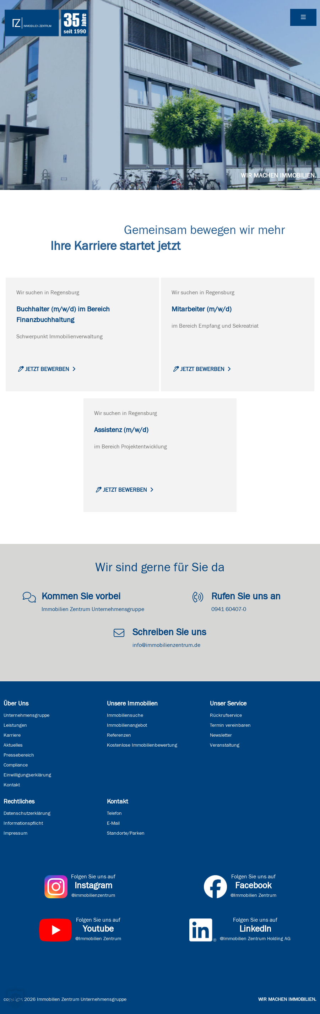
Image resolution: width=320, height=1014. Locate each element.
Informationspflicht (23, 823)
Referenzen (119, 735)
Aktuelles (13, 745)
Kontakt (12, 785)
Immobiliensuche (125, 715)
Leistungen (15, 725)
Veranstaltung (224, 745)
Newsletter (221, 735)
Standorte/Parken (126, 833)
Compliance (16, 765)
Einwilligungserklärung (27, 775)
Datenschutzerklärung (27, 813)
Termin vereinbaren (230, 725)
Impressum (15, 833)
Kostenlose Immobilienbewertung (142, 745)
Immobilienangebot (127, 725)
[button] (15, 998)
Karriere (12, 735)
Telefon (114, 813)
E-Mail (113, 823)
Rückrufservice (226, 715)
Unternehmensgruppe (26, 715)
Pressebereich (19, 755)
